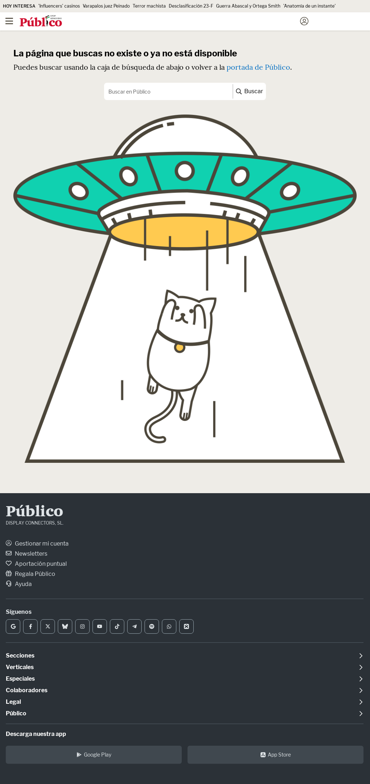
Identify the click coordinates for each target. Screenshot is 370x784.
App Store (276, 754)
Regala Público (30, 573)
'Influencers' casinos (59, 6)
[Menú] (9, 21)
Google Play (94, 754)
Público (34, 512)
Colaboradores (26, 690)
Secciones (20, 655)
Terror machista (149, 6)
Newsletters (26, 553)
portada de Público (258, 67)
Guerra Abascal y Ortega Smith (248, 6)
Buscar (249, 91)
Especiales (20, 678)
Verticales (20, 667)
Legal (13, 701)
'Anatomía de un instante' (309, 6)
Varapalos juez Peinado (106, 6)
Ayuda (19, 584)
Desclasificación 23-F (191, 6)
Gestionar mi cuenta (37, 543)
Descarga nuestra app (36, 734)
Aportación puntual (36, 563)
